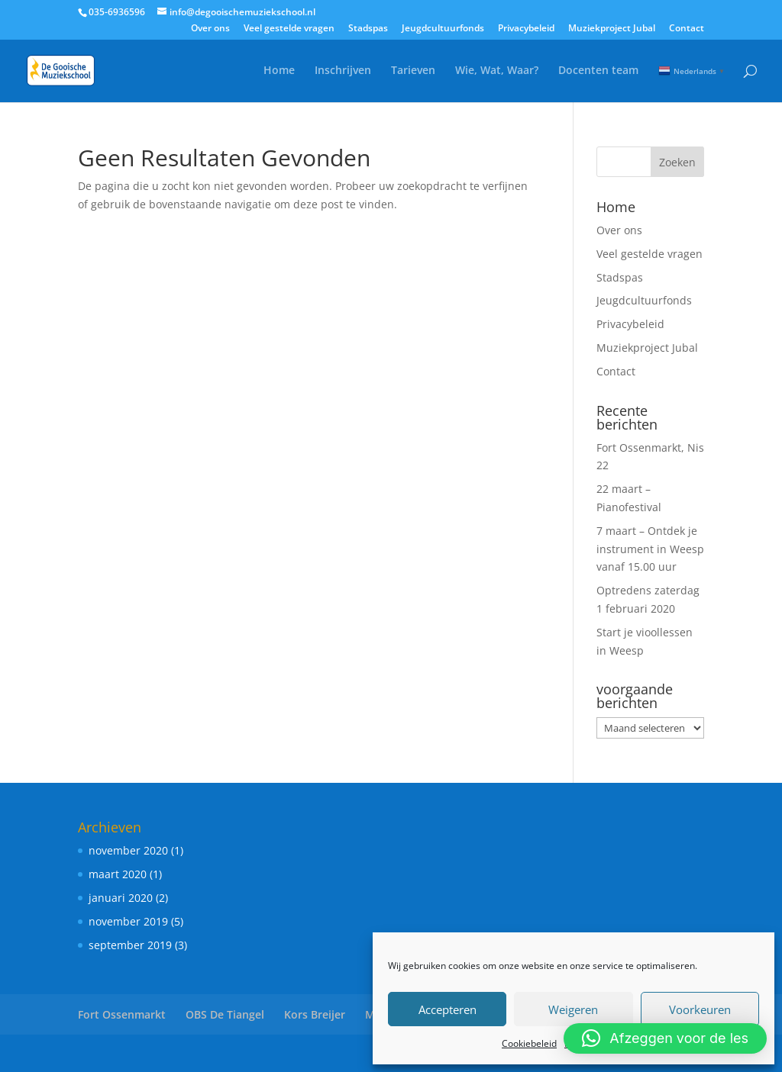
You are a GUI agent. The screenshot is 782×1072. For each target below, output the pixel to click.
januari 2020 (121, 897)
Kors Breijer (314, 1014)
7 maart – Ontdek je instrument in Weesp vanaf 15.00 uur (650, 549)
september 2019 (130, 945)
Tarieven (413, 71)
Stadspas (368, 29)
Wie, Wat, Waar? (496, 71)
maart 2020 (118, 874)
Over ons (210, 29)
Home (279, 71)
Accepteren (447, 1009)
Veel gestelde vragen (289, 29)
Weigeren (573, 1009)
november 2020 (128, 850)
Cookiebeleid (529, 1043)
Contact (686, 29)
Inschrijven (343, 71)
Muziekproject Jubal (611, 29)
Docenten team (598, 71)
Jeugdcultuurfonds (443, 29)
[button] (665, 1038)
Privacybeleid (526, 29)
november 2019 (128, 921)
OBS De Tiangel (225, 1014)
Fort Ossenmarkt (122, 1014)
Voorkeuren (700, 1009)
